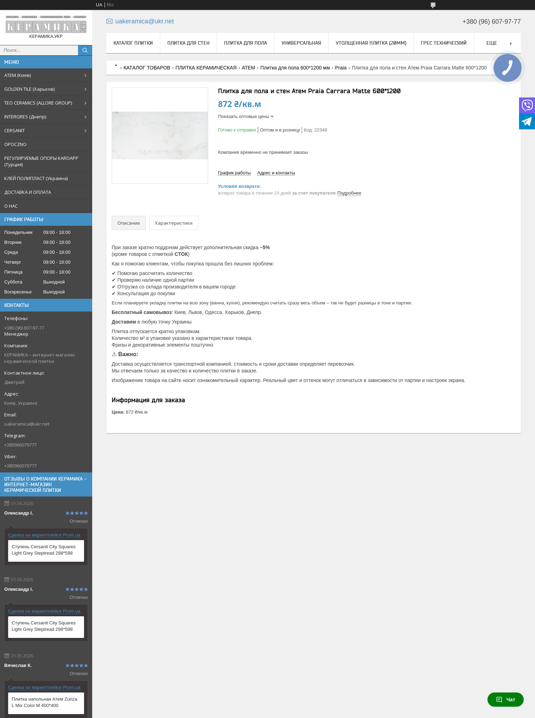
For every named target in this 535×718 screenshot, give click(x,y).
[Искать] (85, 50)
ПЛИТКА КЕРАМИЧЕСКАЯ (206, 68)
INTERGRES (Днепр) (25, 116)
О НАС (11, 206)
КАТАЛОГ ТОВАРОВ (146, 68)
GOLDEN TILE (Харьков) (29, 89)
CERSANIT (14, 130)
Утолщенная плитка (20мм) (371, 43)
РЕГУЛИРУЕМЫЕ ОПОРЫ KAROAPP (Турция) (41, 161)
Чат (505, 699)
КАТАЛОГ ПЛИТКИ (133, 43)
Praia (341, 68)
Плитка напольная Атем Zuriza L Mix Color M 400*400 (44, 702)
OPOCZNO (15, 144)
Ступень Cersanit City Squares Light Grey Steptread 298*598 (44, 550)
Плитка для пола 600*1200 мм (295, 68)
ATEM (248, 68)
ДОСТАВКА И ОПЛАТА (27, 192)
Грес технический (444, 43)
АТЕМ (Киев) (17, 75)
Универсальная (301, 43)
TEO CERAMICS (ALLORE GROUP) (38, 103)
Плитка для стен (188, 43)
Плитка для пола (245, 43)
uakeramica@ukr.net (26, 424)
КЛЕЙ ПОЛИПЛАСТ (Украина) (36, 178)
